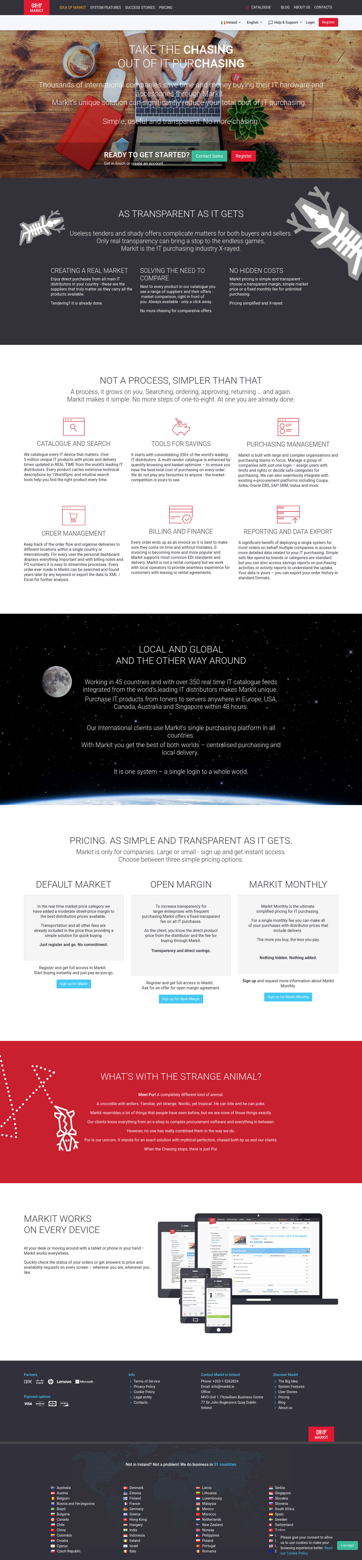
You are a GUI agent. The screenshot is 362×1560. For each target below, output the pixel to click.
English (253, 22)
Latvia (204, 1488)
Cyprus (59, 1546)
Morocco (206, 1514)
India (130, 1530)
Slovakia (278, 1498)
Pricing (165, 8)
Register (328, 22)
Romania (206, 1551)
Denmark (133, 1488)
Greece (132, 1514)
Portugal (205, 1546)
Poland (204, 1541)
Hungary (133, 1525)
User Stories (285, 1392)
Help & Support (283, 22)
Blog (285, 7)
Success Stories (140, 8)
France (131, 1504)
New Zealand (209, 1525)
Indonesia (134, 1535)
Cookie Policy (142, 1392)
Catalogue (257, 7)
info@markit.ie (222, 1387)
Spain (276, 1514)
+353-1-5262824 (225, 1381)
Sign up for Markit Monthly (288, 997)
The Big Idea (285, 1381)
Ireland (131, 1541)
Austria (59, 1493)
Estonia (132, 1493)
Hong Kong (135, 1519)
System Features (105, 8)
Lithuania (206, 1493)
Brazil (58, 1509)
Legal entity (140, 1397)
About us (282, 1408)
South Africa (281, 1509)
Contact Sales (209, 156)
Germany (133, 1509)
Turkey (277, 1530)
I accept (347, 1552)
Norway (205, 1530)
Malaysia (206, 1504)
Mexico (204, 1509)
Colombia (61, 1535)
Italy (129, 1551)
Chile (58, 1525)
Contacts (323, 7)
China (58, 1530)
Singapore (280, 1493)
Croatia (59, 1541)
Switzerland (281, 1525)
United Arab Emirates (288, 1535)
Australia (61, 1488)
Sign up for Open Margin (181, 999)
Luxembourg (209, 1498)
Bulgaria (60, 1514)
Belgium (60, 1498)
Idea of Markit (73, 8)
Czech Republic (66, 1551)
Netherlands (208, 1519)
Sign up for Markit (74, 984)
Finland (132, 1498)
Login (310, 22)
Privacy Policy (142, 1387)
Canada (60, 1519)
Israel (130, 1546)
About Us (302, 7)
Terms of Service (144, 1381)
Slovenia (278, 1504)
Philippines (207, 1535)
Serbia (277, 1488)
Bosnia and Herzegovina (73, 1504)
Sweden (278, 1519)
